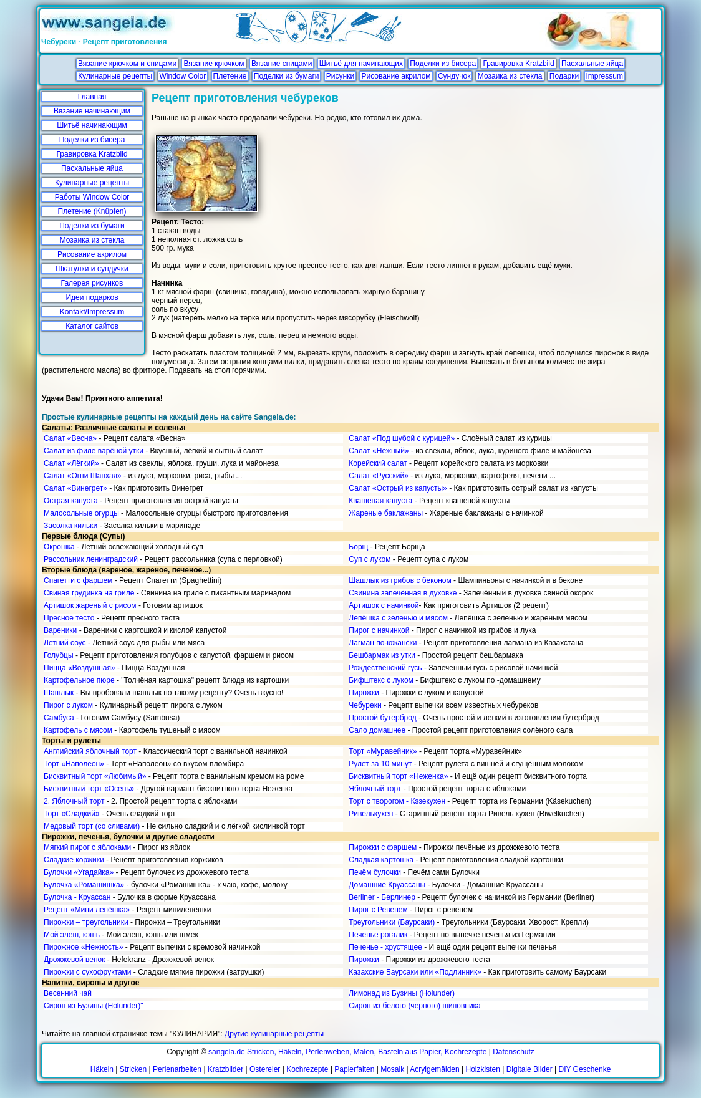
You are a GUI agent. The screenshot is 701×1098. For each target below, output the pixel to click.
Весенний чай (68, 993)
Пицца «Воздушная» (79, 667)
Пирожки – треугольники (86, 922)
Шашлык (59, 692)
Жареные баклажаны (386, 513)
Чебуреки (365, 705)
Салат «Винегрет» (75, 488)
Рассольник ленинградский (91, 559)
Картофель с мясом (78, 730)
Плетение (230, 76)
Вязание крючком (213, 63)
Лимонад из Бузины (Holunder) (402, 993)
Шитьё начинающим (92, 125)
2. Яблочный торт (74, 801)
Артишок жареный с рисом (90, 605)
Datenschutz (513, 1051)
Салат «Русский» (379, 475)
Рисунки (340, 76)
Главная (92, 96)
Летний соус (65, 642)
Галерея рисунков (92, 283)
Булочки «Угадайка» (79, 872)
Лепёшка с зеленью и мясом (398, 618)
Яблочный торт (375, 788)
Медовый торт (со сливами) (92, 826)
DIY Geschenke (585, 1069)
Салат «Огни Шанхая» (83, 475)
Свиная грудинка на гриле (89, 593)
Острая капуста (71, 500)
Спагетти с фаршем (78, 580)
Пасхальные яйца (592, 63)
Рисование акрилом (395, 76)
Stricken (133, 1069)
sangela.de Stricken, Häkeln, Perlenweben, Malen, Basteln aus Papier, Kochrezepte (347, 1051)
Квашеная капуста (380, 500)
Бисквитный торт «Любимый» (95, 776)
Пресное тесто (69, 618)
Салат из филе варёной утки (93, 450)
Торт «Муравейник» (383, 751)
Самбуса (59, 717)
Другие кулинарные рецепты (274, 1033)
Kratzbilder (225, 1069)
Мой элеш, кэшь (72, 934)
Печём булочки (375, 872)
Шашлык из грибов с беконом (400, 580)
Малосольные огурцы (81, 513)
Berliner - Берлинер (382, 897)
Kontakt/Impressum (92, 311)
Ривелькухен (371, 813)
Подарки (564, 76)
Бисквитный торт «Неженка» (398, 776)
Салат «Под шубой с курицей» (402, 438)
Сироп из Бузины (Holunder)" (93, 1005)
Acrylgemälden (434, 1069)
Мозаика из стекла (510, 76)
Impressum (604, 76)
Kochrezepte (307, 1069)
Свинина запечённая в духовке (403, 593)
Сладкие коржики (74, 859)
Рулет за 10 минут (380, 763)
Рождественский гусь (385, 667)
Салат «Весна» (70, 438)
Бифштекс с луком (381, 680)
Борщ (358, 546)
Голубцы (59, 655)
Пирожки (364, 692)
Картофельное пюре (79, 680)
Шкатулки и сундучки (92, 268)
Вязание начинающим (92, 111)
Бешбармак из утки (382, 655)
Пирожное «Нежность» (83, 947)
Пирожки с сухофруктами (88, 972)
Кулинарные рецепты (115, 76)
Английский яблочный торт (90, 751)
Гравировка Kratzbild (518, 63)
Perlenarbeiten (177, 1069)
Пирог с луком (68, 705)
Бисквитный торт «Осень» (89, 788)
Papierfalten (354, 1069)
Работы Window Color (92, 197)
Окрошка (59, 546)
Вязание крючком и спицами (127, 63)
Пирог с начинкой (379, 630)
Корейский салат (378, 463)
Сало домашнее (377, 730)
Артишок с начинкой (383, 605)
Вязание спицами (281, 63)
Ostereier (264, 1069)
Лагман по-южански (383, 642)
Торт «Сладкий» (72, 813)
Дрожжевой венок (74, 959)
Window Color (183, 76)
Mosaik (392, 1069)
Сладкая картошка (381, 859)
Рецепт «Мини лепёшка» (87, 909)
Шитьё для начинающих (361, 63)
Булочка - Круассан (77, 897)
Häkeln (102, 1069)
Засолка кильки (70, 525)
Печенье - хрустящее (385, 947)
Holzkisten (483, 1069)
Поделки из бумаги (286, 76)
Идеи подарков (91, 297)
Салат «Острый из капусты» (398, 488)
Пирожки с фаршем (383, 847)
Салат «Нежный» (379, 450)
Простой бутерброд (382, 717)
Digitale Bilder (529, 1069)
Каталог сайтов (91, 326)
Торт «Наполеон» (74, 763)
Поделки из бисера (443, 63)
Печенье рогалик (378, 934)
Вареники (60, 630)
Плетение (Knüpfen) (92, 211)
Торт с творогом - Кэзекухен (397, 801)
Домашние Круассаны (387, 884)
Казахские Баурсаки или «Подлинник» (415, 972)
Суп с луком (369, 559)
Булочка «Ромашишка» (84, 884)
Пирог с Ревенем (378, 909)
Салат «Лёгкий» (71, 463)
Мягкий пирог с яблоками (87, 847)
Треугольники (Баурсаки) (392, 922)
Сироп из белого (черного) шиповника (414, 1005)
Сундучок (454, 76)
